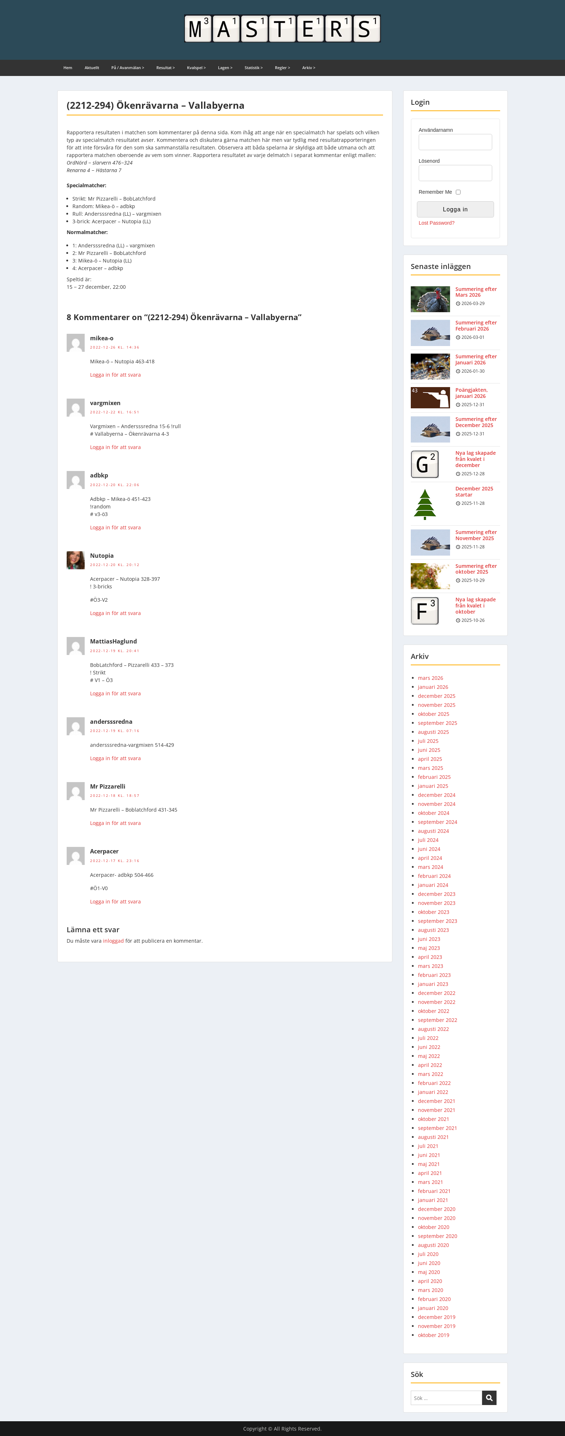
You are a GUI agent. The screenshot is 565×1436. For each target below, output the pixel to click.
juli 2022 (428, 1038)
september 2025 (437, 722)
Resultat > (165, 67)
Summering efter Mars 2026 (476, 292)
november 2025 (436, 704)
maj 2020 (429, 1272)
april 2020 (430, 1281)
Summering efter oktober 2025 (476, 568)
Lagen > (225, 67)
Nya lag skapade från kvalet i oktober (475, 605)
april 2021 (430, 1173)
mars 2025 (430, 767)
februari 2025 (434, 776)
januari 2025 (433, 785)
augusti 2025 (433, 731)
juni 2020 (429, 1263)
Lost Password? (437, 223)
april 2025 (430, 758)
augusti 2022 (433, 1029)
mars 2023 (430, 965)
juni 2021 (429, 1155)
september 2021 (437, 1128)
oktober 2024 (433, 812)
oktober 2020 (433, 1227)
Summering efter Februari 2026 (476, 325)
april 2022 (430, 1065)
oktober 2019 (433, 1335)
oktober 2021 (433, 1119)
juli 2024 (428, 839)
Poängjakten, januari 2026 (471, 392)
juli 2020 (428, 1254)
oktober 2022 (433, 1011)
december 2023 (436, 893)
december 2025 (436, 695)
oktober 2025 (433, 713)
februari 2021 (434, 1191)
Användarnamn (436, 130)
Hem (67, 67)
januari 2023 (433, 983)
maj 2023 (429, 947)
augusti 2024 (433, 830)
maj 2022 (429, 1056)
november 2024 (436, 803)
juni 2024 (429, 848)
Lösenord (429, 161)
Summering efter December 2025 (476, 422)
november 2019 (436, 1326)
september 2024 (437, 821)
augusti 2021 (433, 1137)
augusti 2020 (433, 1245)
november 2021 (436, 1110)
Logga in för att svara (115, 374)
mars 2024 (430, 866)
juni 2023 (429, 938)
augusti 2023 (433, 929)
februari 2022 (434, 1083)
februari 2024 (434, 875)
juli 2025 (428, 740)
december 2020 (436, 1209)
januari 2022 (433, 1092)
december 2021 (436, 1101)
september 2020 (437, 1236)
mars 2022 (430, 1074)
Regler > (282, 67)
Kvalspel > (196, 67)
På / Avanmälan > (127, 67)
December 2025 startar (474, 491)
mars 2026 (430, 677)
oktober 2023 (433, 911)
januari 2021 (433, 1200)
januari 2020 (433, 1308)
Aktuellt (92, 67)
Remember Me (435, 192)
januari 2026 (433, 686)
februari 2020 (434, 1299)
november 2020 (436, 1218)
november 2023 (436, 902)
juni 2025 (429, 749)
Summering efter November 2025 (476, 535)
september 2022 (437, 1020)
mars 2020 (430, 1290)
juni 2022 (429, 1047)
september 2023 (437, 920)
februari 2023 (434, 974)
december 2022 (436, 993)
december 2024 (436, 794)
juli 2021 (428, 1146)
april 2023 (430, 956)
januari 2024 (433, 884)
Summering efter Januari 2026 (476, 359)
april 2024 (430, 857)
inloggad (113, 940)
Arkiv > (308, 67)
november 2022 (436, 1002)
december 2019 (436, 1317)
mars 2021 (430, 1182)
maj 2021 (429, 1164)
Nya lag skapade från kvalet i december (475, 458)
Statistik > (254, 67)
